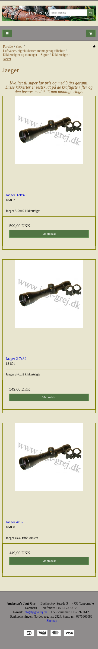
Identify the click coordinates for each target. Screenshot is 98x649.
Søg (90, 12)
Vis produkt (49, 233)
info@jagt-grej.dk (35, 612)
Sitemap (52, 620)
